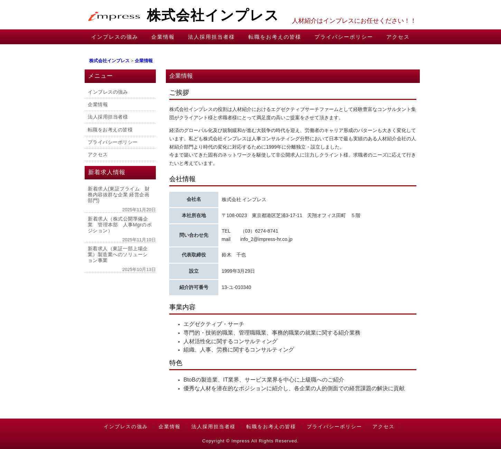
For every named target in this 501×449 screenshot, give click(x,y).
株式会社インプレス (182, 15)
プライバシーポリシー (343, 37)
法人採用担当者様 (211, 37)
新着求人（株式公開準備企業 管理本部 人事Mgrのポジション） (120, 224)
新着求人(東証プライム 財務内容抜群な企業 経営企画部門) (119, 194)
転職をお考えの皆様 (274, 37)
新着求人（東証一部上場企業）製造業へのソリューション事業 (118, 254)
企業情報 (163, 37)
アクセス (398, 37)
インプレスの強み (114, 37)
